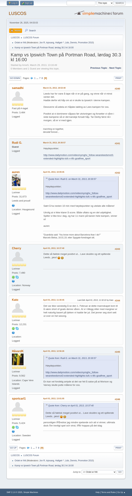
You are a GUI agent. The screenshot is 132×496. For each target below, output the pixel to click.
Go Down (15, 78)
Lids (67, 42)
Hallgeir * (59, 42)
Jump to (77, 472)
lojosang (50, 42)
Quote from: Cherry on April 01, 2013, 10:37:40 (71, 405)
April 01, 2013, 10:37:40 (53, 248)
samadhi (18, 87)
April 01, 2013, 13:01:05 (53, 398)
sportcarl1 (19, 398)
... (37, 78)
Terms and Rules (108, 492)
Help (97, 492)
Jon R (42, 42)
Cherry (16, 248)
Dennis (73, 42)
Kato (15, 299)
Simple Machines (30, 492)
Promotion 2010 (85, 42)
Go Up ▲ (121, 492)
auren (16, 172)
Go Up (13, 448)
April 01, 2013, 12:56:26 (53, 351)
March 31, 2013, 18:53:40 (54, 88)
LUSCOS (17, 13)
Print (118, 78)
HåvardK (18, 351)
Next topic (115, 68)
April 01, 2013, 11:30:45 (53, 300)
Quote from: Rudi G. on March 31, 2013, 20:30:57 (72, 179)
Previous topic (98, 68)
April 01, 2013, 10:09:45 (53, 172)
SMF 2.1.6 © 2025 (14, 492)
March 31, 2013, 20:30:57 (54, 143)
